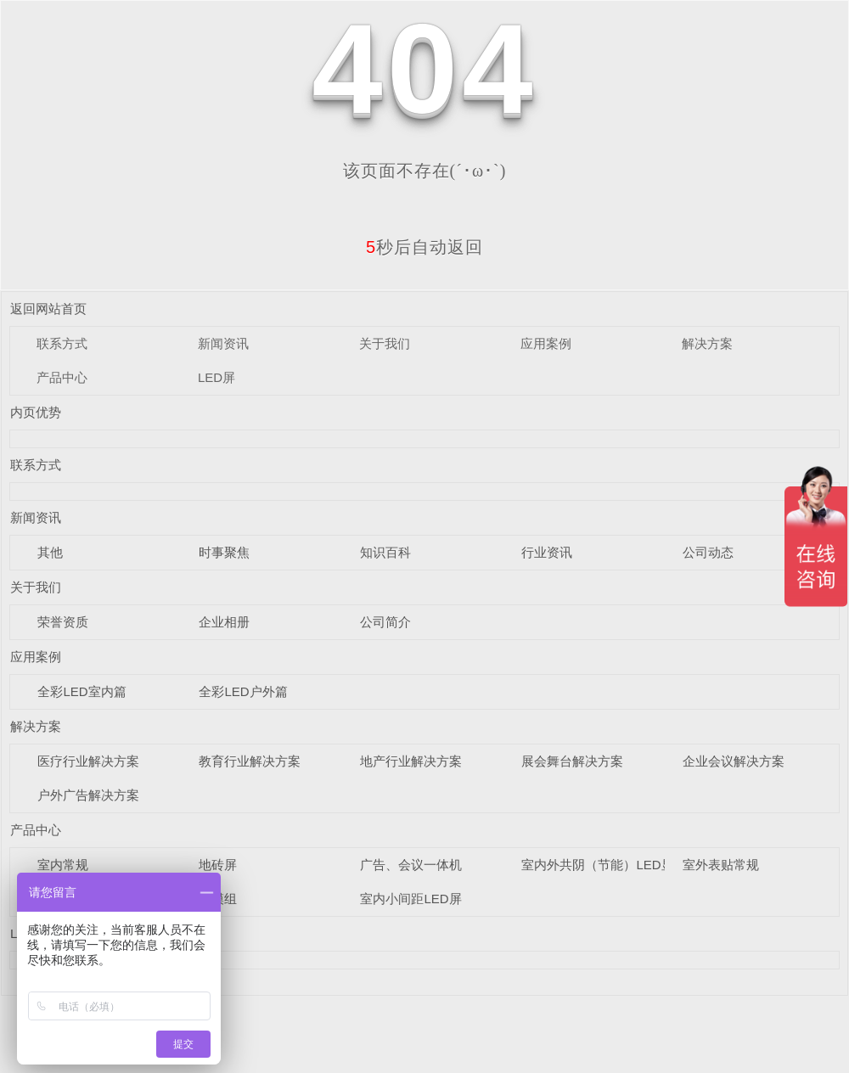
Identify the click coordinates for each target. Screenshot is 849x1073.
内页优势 (35, 412)
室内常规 (62, 864)
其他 (50, 552)
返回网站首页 (48, 308)
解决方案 (707, 343)
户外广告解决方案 (88, 795)
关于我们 (384, 343)
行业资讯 (546, 552)
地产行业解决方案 (411, 761)
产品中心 (62, 377)
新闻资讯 (223, 343)
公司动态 (708, 552)
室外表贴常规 (721, 864)
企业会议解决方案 (733, 761)
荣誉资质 (62, 622)
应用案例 (545, 343)
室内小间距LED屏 (410, 898)
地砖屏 (218, 864)
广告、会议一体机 (411, 864)
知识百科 (385, 552)
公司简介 (385, 622)
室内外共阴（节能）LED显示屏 (610, 864)
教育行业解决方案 (250, 761)
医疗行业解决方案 (88, 761)
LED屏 (216, 377)
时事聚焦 (224, 552)
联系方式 (62, 343)
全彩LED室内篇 (81, 691)
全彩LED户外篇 (243, 691)
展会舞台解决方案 (572, 761)
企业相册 (224, 622)
